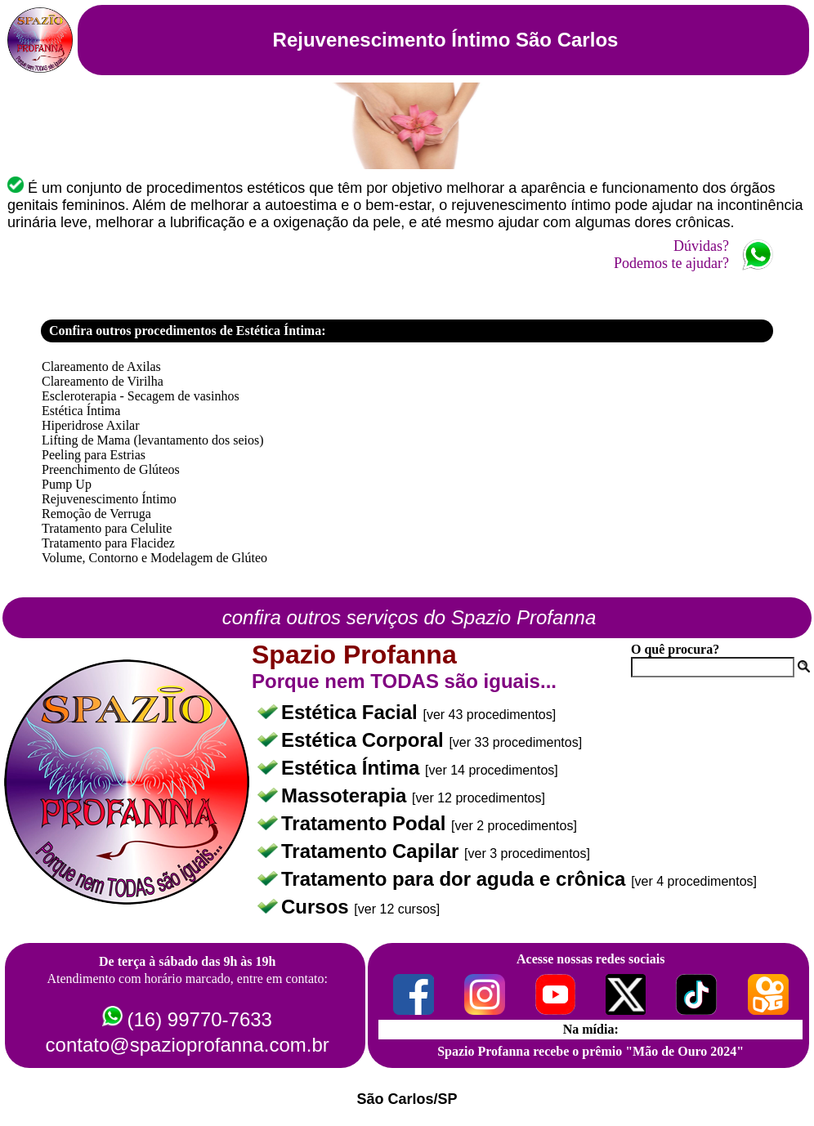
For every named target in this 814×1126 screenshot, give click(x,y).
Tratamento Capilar (372, 851)
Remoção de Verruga (96, 514)
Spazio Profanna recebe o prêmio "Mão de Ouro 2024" (590, 1051)
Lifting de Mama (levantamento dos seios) (152, 440)
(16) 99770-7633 (199, 1019)
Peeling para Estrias (93, 455)
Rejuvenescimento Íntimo (109, 499)
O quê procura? (675, 649)
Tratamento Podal (366, 823)
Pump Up (67, 484)
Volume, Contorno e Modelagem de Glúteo (154, 558)
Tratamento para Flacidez (108, 543)
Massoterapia (346, 795)
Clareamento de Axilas (101, 366)
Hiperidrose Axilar (91, 425)
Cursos (317, 907)
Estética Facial (352, 712)
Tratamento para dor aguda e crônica (456, 879)
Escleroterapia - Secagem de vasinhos (140, 396)
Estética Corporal (365, 740)
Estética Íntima (81, 411)
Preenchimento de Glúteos (111, 469)
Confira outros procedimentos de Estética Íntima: (187, 330)
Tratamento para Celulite (107, 528)
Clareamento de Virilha (102, 381)
